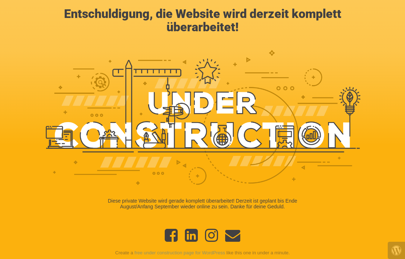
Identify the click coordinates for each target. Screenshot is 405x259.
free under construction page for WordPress (180, 252)
